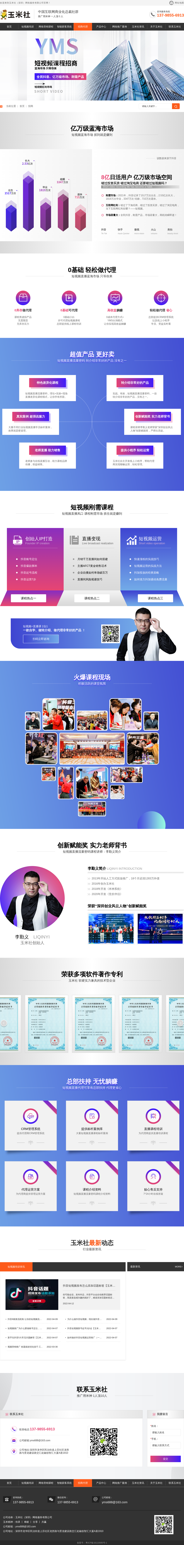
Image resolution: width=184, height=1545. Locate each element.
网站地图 (179, 3)
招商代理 (83, 26)
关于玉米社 (156, 26)
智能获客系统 (64, 26)
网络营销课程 (46, 26)
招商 (30, 106)
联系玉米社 (175, 26)
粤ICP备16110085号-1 (96, 1542)
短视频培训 (27, 26)
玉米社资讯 (138, 26)
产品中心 (101, 26)
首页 (9, 26)
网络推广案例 (119, 26)
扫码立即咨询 (41, 638)
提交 (165, 1459)
